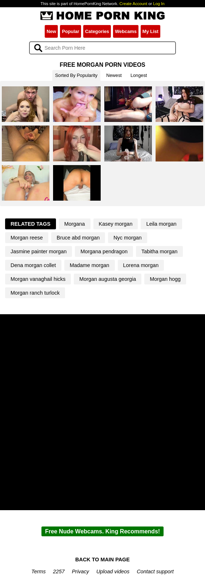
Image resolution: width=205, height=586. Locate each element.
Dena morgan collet (33, 265)
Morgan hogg (165, 279)
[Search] (102, 48)
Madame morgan (89, 265)
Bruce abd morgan (78, 238)
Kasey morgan (116, 224)
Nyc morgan (127, 238)
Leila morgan (161, 224)
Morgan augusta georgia (107, 279)
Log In (158, 3)
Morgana (74, 224)
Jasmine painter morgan (39, 251)
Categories (97, 31)
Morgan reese (27, 238)
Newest (114, 75)
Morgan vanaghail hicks (38, 279)
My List (150, 31)
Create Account (134, 3)
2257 (59, 571)
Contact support (155, 571)
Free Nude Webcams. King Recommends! (102, 531)
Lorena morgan (141, 265)
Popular (70, 31)
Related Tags (31, 224)
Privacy (80, 571)
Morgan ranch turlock (35, 293)
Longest (138, 75)
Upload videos (112, 571)
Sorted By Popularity (76, 75)
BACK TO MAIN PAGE (102, 559)
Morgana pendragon (104, 251)
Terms (38, 571)
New (51, 31)
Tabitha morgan (159, 251)
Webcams (126, 31)
